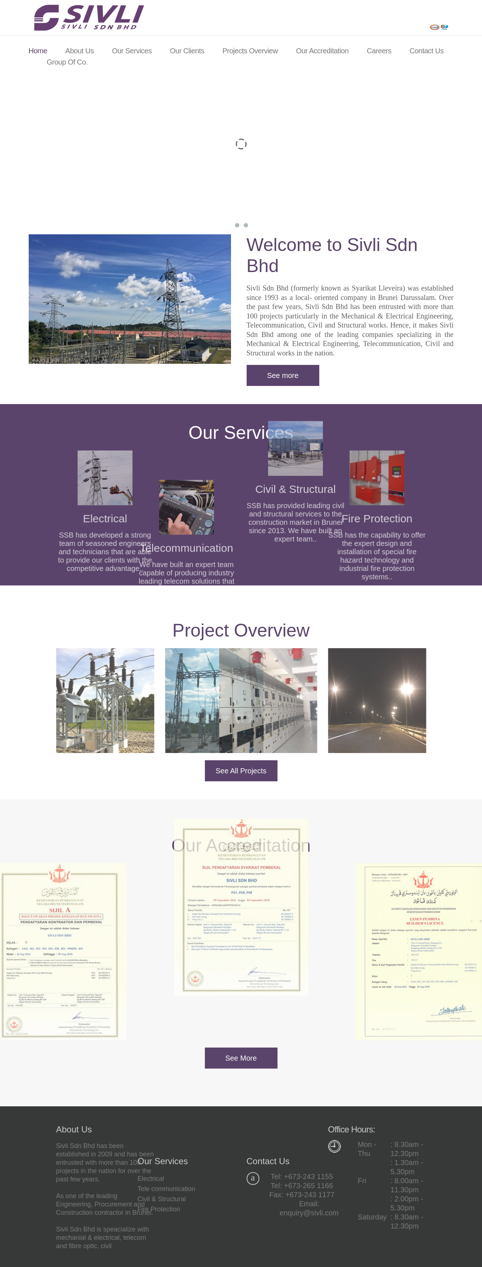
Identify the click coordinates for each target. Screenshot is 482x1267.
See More (241, 1058)
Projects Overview (250, 51)
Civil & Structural (162, 1231)
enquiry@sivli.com (309, 1246)
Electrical (151, 1211)
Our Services (132, 51)
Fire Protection (343, 519)
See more (283, 375)
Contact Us (426, 51)
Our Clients (187, 51)
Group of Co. (67, 62)
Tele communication (166, 1221)
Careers (379, 51)
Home (38, 51)
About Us (79, 51)
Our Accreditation (322, 51)
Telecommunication (186, 583)
